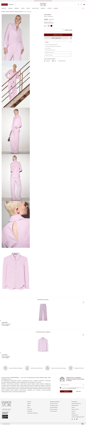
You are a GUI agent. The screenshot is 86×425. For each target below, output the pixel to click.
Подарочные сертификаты (32, 413)
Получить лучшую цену (49, 22)
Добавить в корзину (58, 34)
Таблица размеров (53, 409)
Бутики (49, 8)
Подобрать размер (68, 29)
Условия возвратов (54, 407)
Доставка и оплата (48, 55)
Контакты (73, 411)
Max (54, 60)
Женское (4, 4)
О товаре (47, 42)
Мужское (10, 4)
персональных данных (72, 388)
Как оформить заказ (54, 405)
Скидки (56, 8)
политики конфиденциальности (74, 387)
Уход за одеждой (53, 411)
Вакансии (73, 413)
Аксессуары (35, 8)
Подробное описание (49, 52)
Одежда (17, 8)
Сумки (22, 8)
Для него (78, 391)
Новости (43, 8)
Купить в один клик (56, 38)
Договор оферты (75, 405)
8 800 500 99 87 (62, 60)
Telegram (47, 60)
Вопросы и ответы (75, 409)
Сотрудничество (75, 414)
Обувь (28, 8)
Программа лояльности (76, 403)
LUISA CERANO (47, 14)
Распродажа (29, 411)
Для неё (66, 391)
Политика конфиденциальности (78, 416)
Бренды (10, 8)
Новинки (3, 8)
